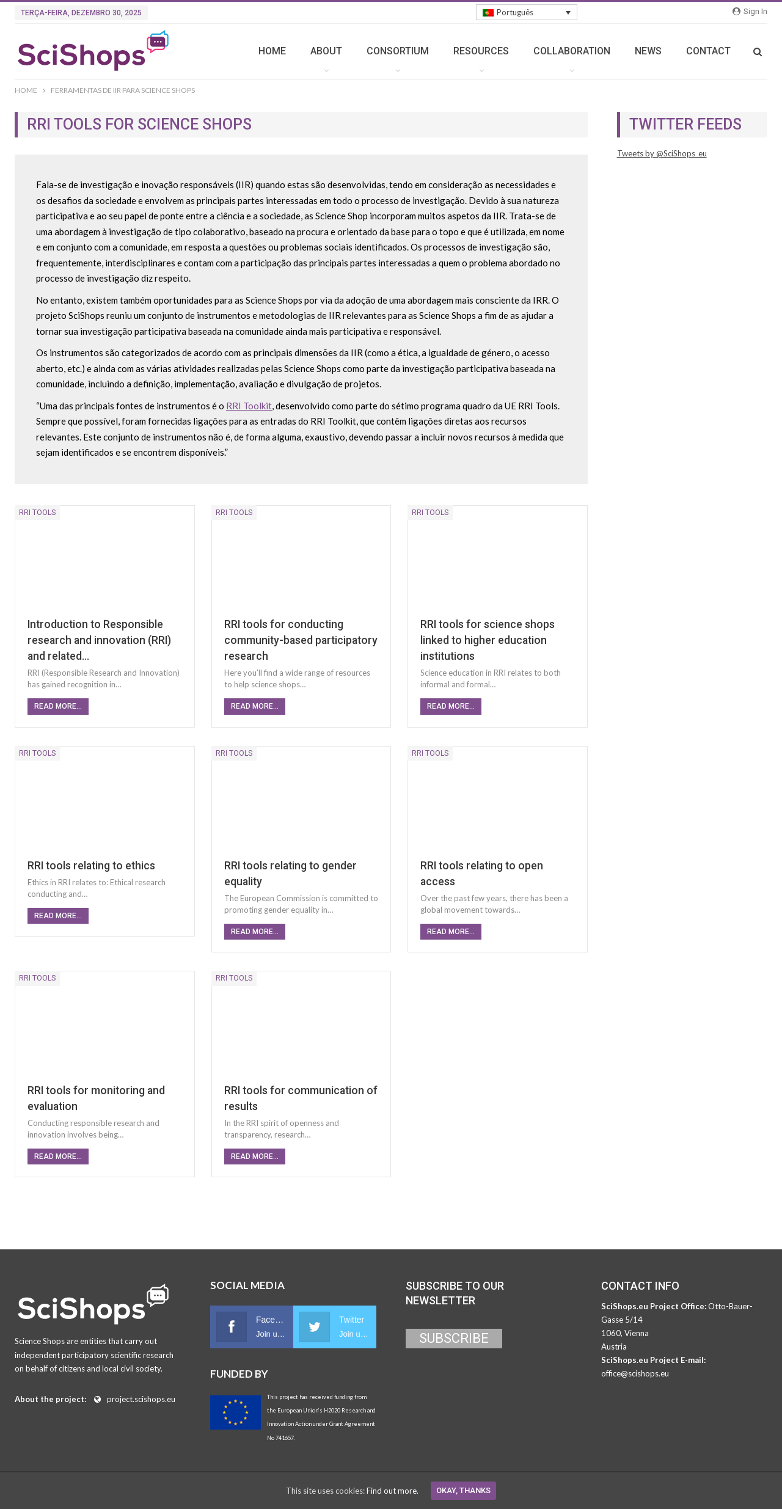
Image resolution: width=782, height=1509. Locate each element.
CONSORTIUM (398, 51)
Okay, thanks (463, 1490)
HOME (272, 51)
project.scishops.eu (141, 1399)
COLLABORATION (571, 51)
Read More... (58, 706)
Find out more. (392, 1491)
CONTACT (708, 51)
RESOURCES (481, 51)
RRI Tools (37, 512)
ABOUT (326, 51)
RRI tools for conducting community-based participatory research (301, 640)
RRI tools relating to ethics (91, 866)
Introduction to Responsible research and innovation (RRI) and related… (99, 640)
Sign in (750, 11)
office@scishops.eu (635, 1373)
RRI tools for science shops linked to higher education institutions (487, 640)
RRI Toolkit (249, 405)
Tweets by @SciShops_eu (662, 153)
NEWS (648, 51)
